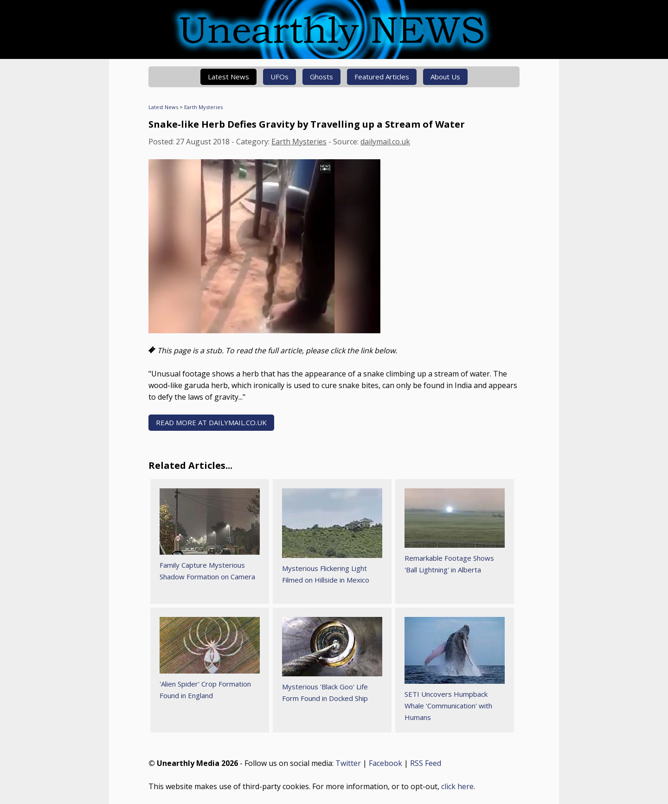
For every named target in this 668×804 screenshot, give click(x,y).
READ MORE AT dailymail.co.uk (211, 422)
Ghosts (321, 76)
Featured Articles (381, 76)
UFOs (279, 76)
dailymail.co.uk (385, 141)
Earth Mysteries (203, 107)
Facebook (385, 763)
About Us (445, 76)
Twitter (348, 763)
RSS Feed (425, 763)
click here (457, 786)
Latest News (228, 76)
